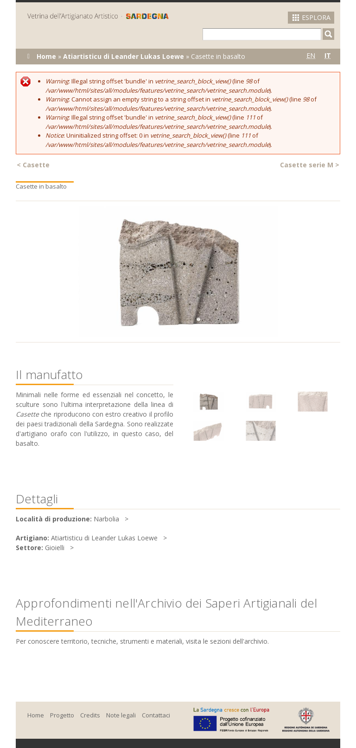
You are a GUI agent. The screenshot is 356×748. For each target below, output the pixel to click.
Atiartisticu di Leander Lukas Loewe (123, 56)
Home (46, 56)
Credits (90, 715)
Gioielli (54, 547)
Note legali (121, 715)
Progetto (62, 715)
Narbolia (106, 518)
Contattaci (156, 715)
